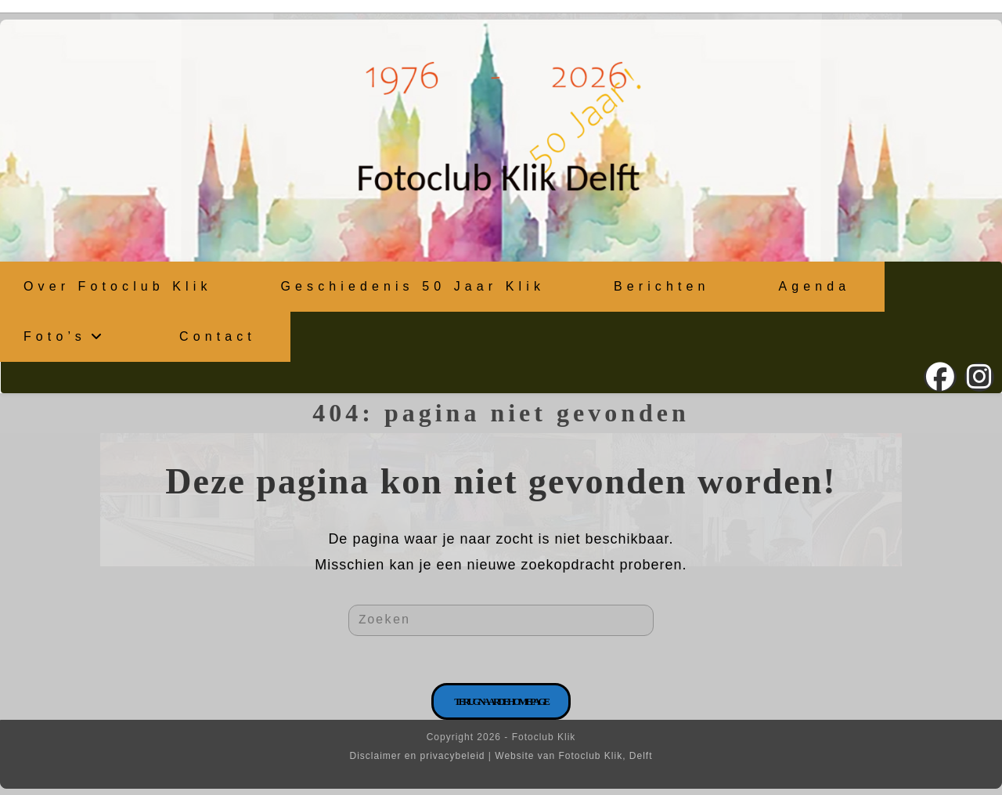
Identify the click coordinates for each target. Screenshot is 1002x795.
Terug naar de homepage (501, 701)
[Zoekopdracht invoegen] (501, 620)
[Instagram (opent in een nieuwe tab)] (979, 377)
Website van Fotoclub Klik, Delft (573, 755)
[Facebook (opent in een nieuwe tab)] (940, 377)
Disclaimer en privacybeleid (417, 755)
